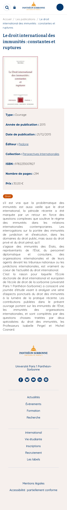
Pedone (23, 144)
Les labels (33, 459)
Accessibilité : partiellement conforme (33, 490)
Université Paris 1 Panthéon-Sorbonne (33, 368)
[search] (7, 7)
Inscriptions (33, 446)
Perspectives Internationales (41, 154)
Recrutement (33, 452)
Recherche (33, 417)
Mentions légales (33, 483)
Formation (33, 410)
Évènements (33, 404)
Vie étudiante (33, 439)
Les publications (25, 19)
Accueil (7, 19)
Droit (8, 196)
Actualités (33, 397)
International (33, 432)
